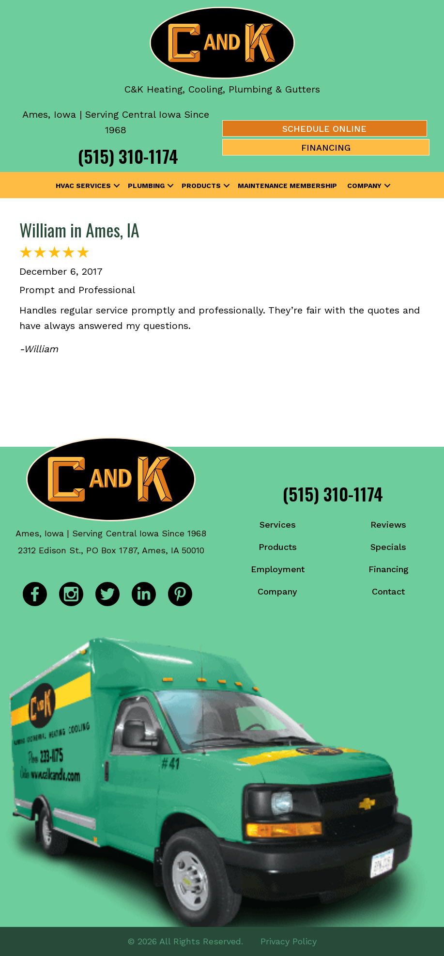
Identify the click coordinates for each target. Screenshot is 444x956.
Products (201, 185)
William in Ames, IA (79, 229)
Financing (388, 569)
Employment (278, 569)
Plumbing (146, 185)
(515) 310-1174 (128, 156)
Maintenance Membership (287, 185)
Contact (388, 591)
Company (364, 185)
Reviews (388, 524)
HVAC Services (83, 185)
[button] (116, 185)
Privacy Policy (288, 941)
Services (278, 524)
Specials (388, 547)
